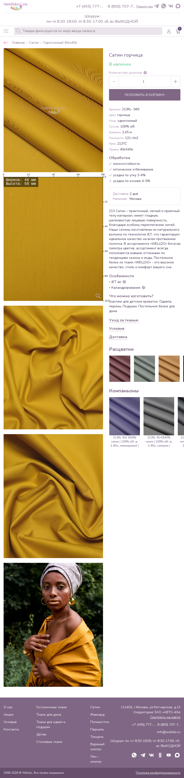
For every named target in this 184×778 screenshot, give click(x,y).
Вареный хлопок (97, 746)
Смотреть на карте (165, 717)
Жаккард (97, 714)
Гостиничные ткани (51, 707)
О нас (8, 707)
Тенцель (97, 737)
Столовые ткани (49, 742)
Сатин (34, 43)
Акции (8, 714)
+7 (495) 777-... (89, 6)
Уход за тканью (123, 320)
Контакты (11, 729)
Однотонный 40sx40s (60, 43)
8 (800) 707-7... (121, 6)
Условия (116, 328)
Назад (6, 42)
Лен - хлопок (95, 759)
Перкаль (97, 729)
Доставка (118, 337)
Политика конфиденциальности (158, 773)
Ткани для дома (48, 714)
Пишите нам (144, 6)
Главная (18, 43)
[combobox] (88, 31)
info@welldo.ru (168, 732)
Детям (41, 734)
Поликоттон (99, 722)
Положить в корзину (145, 95)
